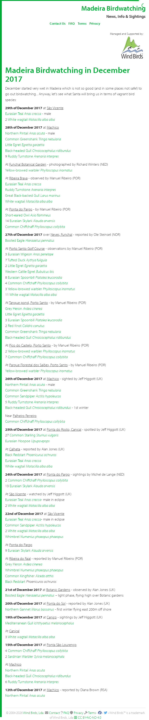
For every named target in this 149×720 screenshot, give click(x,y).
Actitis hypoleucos (48, 396)
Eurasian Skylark (21, 220)
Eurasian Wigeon (20, 254)
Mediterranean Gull (19, 623)
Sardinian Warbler (20, 656)
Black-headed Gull (18, 150)
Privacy (94, 23)
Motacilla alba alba (41, 119)
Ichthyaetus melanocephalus (54, 623)
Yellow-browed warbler (22, 170)
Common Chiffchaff (19, 226)
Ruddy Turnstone (20, 156)
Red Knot (14, 325)
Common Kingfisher (20, 576)
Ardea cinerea (32, 308)
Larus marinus (50, 195)
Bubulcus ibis (45, 271)
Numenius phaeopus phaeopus (41, 536)
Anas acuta (37, 133)
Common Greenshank (21, 139)
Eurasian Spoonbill (21, 277)
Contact (54, 713)
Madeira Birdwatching (113, 8)
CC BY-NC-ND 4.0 (89, 717)
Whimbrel (12, 536)
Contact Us (57, 23)
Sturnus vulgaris (47, 435)
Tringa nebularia (50, 139)
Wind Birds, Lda (33, 713)
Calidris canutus (33, 325)
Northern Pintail (16, 133)
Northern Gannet (17, 609)
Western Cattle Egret (20, 271)
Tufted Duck (16, 260)
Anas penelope (43, 254)
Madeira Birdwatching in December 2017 (67, 74)
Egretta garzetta (33, 144)
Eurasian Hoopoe (17, 441)
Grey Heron (13, 308)
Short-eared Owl (17, 215)
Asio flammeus (40, 215)
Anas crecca (32, 113)
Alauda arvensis (44, 220)
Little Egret (13, 144)
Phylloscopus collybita (50, 226)
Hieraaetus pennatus (40, 240)
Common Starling (22, 435)
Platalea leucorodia (48, 277)
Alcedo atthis (44, 576)
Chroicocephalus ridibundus (51, 150)
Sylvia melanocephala (49, 656)
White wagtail (18, 119)
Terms (82, 23)
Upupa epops (40, 441)
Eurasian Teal (14, 113)
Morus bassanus (42, 609)
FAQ (71, 23)
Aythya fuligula (36, 260)
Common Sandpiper (20, 396)
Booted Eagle (15, 240)
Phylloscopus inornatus (56, 170)
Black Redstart (15, 454)
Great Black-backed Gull (22, 195)
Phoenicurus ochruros (41, 454)
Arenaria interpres (46, 156)
